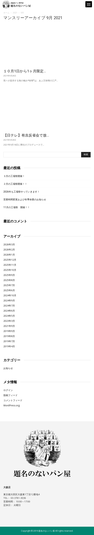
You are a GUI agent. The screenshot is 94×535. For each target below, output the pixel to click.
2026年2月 (9, 249)
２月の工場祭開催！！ (15, 184)
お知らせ (8, 368)
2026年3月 (9, 244)
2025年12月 (9, 259)
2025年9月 (9, 275)
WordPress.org (11, 405)
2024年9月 (9, 300)
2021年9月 (9, 326)
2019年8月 (9, 336)
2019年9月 (9, 331)
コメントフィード (12, 400)
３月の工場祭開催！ (14, 176)
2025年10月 (9, 269)
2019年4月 (9, 346)
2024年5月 (9, 315)
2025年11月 (9, 264)
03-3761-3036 (18, 498)
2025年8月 (9, 280)
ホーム (6, 12)
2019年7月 (9, 341)
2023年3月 (9, 320)
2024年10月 (9, 295)
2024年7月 (9, 305)
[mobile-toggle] (88, 4)
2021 (15, 12)
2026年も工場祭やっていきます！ (21, 191)
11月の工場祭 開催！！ (16, 207)
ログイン (8, 390)
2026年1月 (9, 254)
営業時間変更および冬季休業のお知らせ (24, 199)
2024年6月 (9, 310)
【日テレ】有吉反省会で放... (26, 135)
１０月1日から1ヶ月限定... (24, 71)
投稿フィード (10, 395)
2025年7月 (9, 285)
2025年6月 (9, 290)
